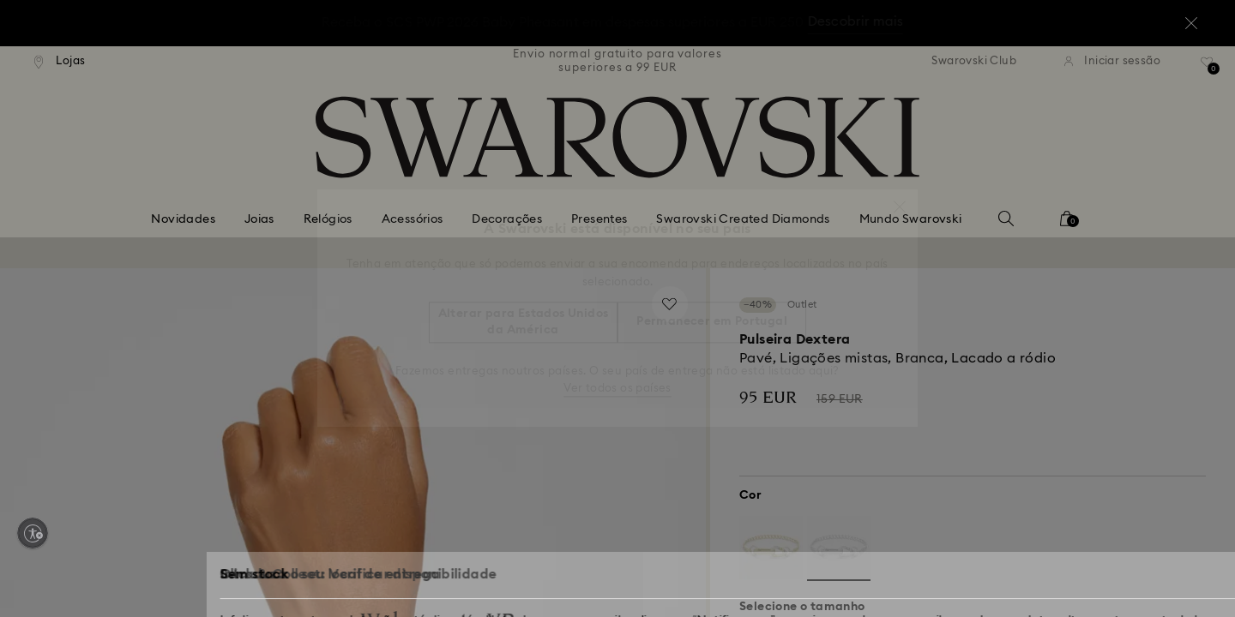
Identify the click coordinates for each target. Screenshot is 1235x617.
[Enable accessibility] (32, 533)
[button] (900, 198)
